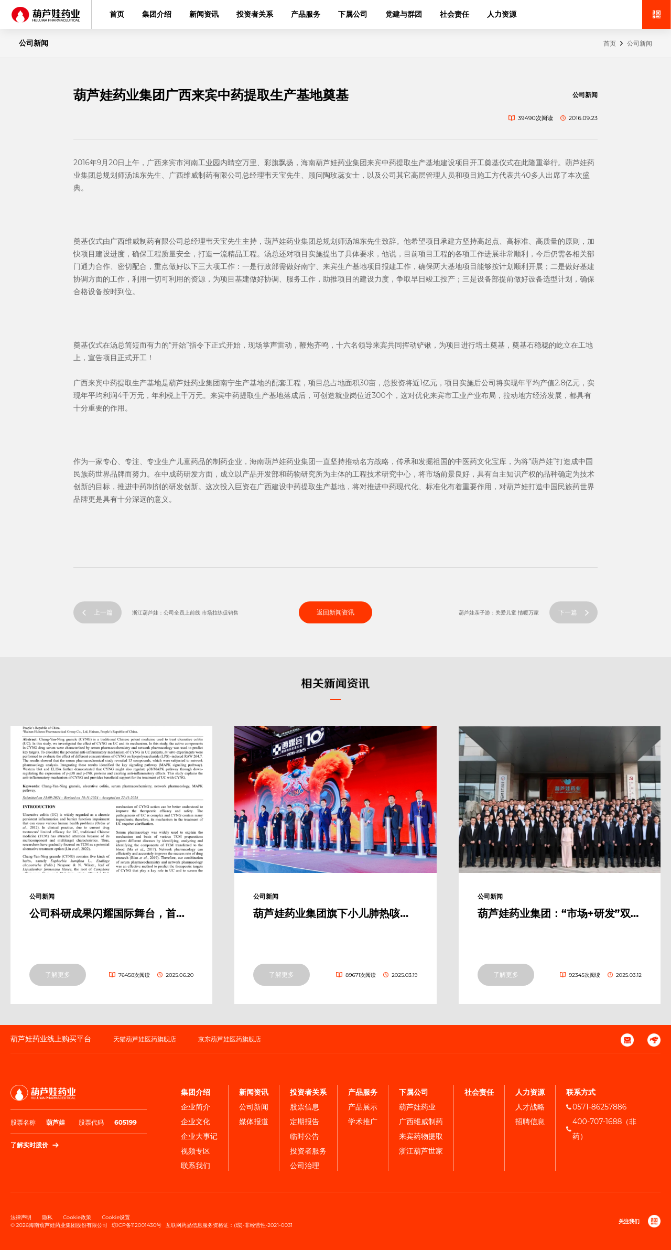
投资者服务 (308, 1151)
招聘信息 (530, 1121)
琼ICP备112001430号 (137, 1225)
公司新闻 (639, 43)
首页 (117, 14)
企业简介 (195, 1107)
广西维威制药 (421, 1121)
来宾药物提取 (421, 1136)
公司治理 (304, 1165)
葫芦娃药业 (417, 1107)
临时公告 (304, 1136)
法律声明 (20, 1217)
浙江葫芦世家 (421, 1151)
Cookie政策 (77, 1217)
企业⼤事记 (199, 1136)
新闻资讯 (204, 14)
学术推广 (362, 1121)
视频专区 (195, 1151)
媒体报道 (253, 1121)
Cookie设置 (116, 1217)
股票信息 (304, 1107)
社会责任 (454, 14)
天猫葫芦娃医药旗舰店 (144, 1039)
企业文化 (195, 1121)
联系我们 (195, 1165)
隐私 (47, 1217)
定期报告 (304, 1121)
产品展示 (362, 1107)
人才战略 (530, 1107)
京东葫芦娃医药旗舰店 (229, 1039)
